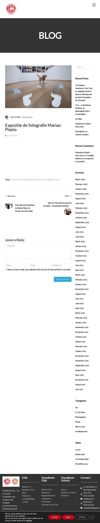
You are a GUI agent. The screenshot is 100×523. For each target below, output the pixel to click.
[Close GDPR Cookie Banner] (92, 517)
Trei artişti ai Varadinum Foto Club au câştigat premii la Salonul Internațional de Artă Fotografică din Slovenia (84, 92)
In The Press (12, 136)
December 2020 (82, 356)
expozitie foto (39, 180)
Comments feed (81, 459)
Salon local (80, 427)
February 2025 (81, 208)
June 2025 (79, 203)
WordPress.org (81, 464)
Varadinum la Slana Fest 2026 (83, 125)
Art (76, 408)
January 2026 (80, 189)
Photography (80, 417)
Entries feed (80, 454)
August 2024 (80, 227)
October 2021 (80, 337)
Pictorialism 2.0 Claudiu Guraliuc (82, 133)
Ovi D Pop (15, 117)
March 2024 (80, 242)
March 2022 (80, 313)
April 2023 (79, 270)
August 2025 (80, 199)
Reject (67, 517)
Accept (54, 517)
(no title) (78, 119)
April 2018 (79, 375)
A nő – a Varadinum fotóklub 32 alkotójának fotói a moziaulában (83, 109)
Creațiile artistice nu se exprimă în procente (84, 159)
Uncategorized (81, 431)
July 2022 (79, 299)
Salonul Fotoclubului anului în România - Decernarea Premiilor (57, 204)
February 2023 (81, 280)
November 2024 (82, 213)
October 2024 (81, 218)
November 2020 (82, 361)
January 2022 (80, 323)
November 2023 (82, 251)
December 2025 (81, 194)
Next (67, 196)
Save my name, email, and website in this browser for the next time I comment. (39, 270)
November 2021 (81, 332)
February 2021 (81, 346)
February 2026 (81, 184)
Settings (82, 517)
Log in (77, 450)
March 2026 (80, 180)
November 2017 (81, 380)
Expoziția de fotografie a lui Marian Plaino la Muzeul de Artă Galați (25, 208)
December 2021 (81, 327)
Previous (11, 196)
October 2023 (81, 256)
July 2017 (79, 389)
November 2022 (82, 289)
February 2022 (81, 318)
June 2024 (79, 237)
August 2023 (80, 261)
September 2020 (82, 366)
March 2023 (80, 275)
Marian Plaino (53, 180)
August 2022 (80, 294)
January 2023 (80, 284)
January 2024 (80, 246)
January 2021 (80, 351)
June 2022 (79, 304)
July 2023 (79, 265)
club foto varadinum (20, 180)
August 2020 (80, 370)
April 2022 (79, 308)
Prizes (77, 422)
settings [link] (29, 520)
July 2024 (79, 232)
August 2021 (80, 342)
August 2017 (80, 385)
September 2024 (82, 222)
